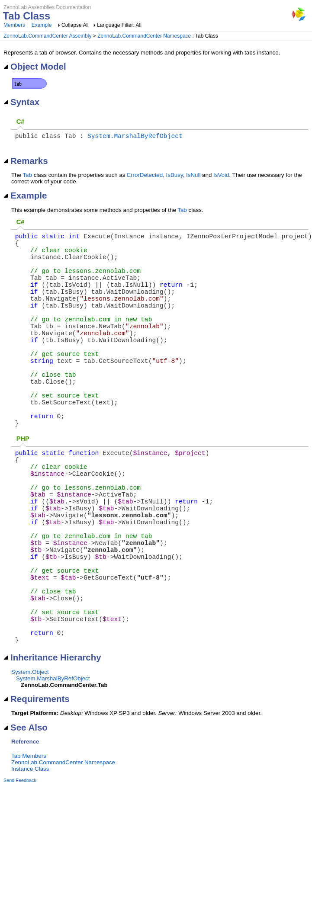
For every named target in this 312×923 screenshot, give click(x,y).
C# (20, 121)
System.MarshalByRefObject (135, 137)
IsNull (193, 176)
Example (42, 25)
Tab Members (28, 854)
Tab (27, 176)
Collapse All (75, 25)
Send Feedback (19, 878)
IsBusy (174, 176)
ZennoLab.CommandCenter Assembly (47, 36)
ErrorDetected (145, 176)
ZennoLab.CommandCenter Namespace (144, 36)
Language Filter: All (119, 25)
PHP (22, 488)
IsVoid (221, 176)
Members (14, 25)
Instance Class (30, 867)
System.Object (30, 770)
